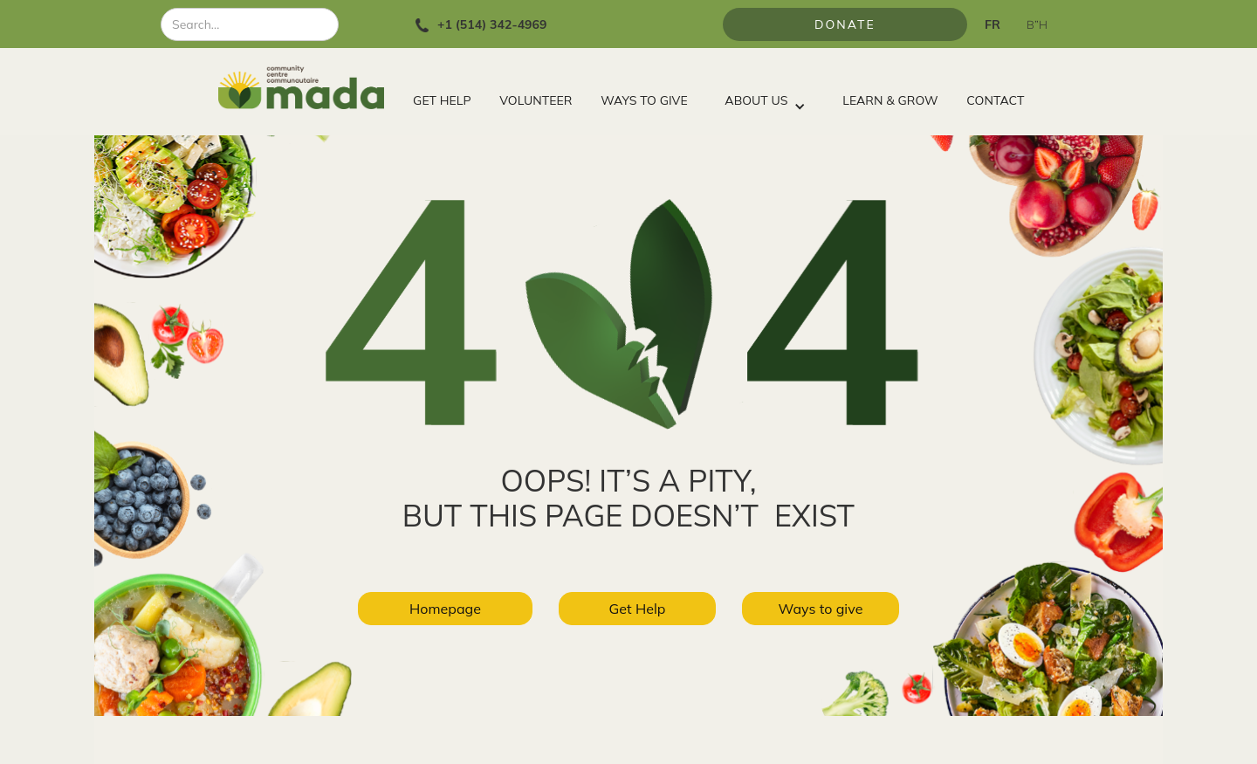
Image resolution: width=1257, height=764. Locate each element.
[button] (764, 96)
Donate (845, 24)
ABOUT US (756, 100)
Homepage (445, 608)
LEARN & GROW (890, 100)
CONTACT (995, 100)
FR (992, 24)
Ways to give (821, 608)
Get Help (637, 608)
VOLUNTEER (535, 100)
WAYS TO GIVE (644, 100)
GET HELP (442, 100)
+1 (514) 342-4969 (491, 24)
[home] (308, 87)
